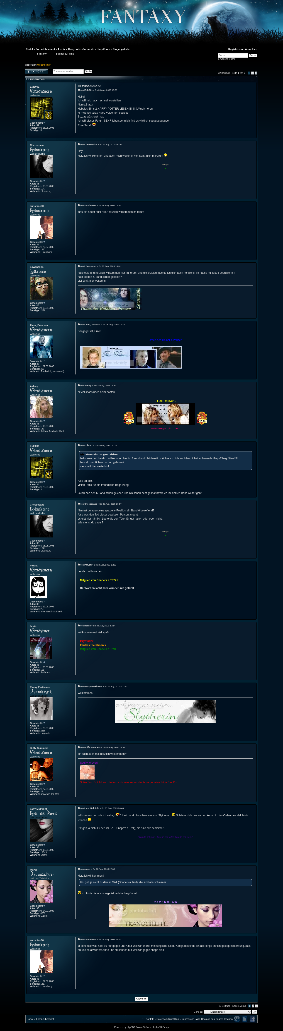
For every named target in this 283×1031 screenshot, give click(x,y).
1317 (42, 249)
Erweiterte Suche (226, 59)
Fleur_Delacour (39, 325)
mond (33, 869)
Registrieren (235, 49)
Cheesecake (37, 145)
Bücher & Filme (65, 53)
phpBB (130, 1027)
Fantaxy (42, 53)
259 (42, 609)
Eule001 (34, 86)
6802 (42, 913)
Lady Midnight (38, 809)
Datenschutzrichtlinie (168, 1019)
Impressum (188, 1019)
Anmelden (251, 49)
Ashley (34, 386)
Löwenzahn (37, 267)
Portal (30, 1019)
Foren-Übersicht (45, 1019)
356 (42, 369)
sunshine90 (37, 206)
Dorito (33, 626)
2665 (42, 730)
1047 (42, 188)
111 (42, 670)
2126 (42, 310)
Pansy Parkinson (40, 687)
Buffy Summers (39, 748)
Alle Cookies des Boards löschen (214, 1019)
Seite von (238, 73)
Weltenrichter (44, 65)
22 (41, 791)
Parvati (34, 565)
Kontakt (150, 1019)
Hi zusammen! (36, 79)
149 (42, 428)
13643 (43, 852)
